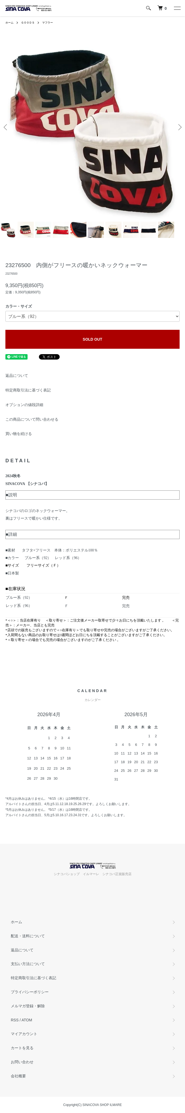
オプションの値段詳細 (24, 405)
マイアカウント (24, 1034)
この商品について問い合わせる (31, 419)
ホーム (9, 22)
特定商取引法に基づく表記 (28, 390)
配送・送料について (28, 936)
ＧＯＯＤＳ (28, 22)
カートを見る (22, 1048)
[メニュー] (177, 8)
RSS (15, 1020)
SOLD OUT (92, 339)
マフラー (47, 22)
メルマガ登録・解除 (28, 1006)
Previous (6, 127)
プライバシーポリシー (30, 992)
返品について (16, 375)
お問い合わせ (22, 1062)
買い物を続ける (18, 433)
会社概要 (18, 1076)
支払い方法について (28, 964)
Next (179, 127)
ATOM (27, 1020)
